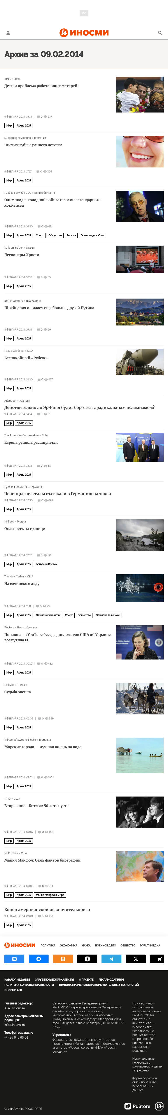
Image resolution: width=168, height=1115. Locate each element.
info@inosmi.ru (14, 1025)
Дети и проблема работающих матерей (40, 86)
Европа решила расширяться (31, 442)
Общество (55, 235)
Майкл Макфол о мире (50, 895)
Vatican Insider (13, 247)
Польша (22, 684)
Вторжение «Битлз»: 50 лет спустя (36, 806)
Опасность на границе (24, 528)
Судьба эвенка (17, 692)
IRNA (7, 78)
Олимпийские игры (48, 615)
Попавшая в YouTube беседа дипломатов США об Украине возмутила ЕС (57, 637)
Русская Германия (15, 487)
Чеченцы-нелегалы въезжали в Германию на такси (57, 493)
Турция (21, 521)
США (30, 350)
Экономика (68, 945)
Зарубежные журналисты (54, 979)
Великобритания (45, 192)
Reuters (9, 627)
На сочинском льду (21, 583)
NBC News (11, 853)
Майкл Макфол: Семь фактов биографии (42, 860)
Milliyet (9, 521)
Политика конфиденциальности (29, 985)
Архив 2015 (24, 125)
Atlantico (10, 400)
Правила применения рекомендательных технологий (99, 985)
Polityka (9, 684)
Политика (47, 945)
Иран (17, 78)
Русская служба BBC (17, 192)
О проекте (86, 979)
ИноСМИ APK (13, 990)
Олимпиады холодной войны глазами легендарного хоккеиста (52, 203)
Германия (40, 137)
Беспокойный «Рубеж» (26, 358)
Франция (24, 400)
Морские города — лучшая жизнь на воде (42, 747)
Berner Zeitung (13, 300)
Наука (86, 945)
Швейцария (33, 300)
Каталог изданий (17, 979)
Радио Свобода (14, 350)
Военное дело (105, 945)
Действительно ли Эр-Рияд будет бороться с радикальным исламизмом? (79, 407)
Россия (71, 235)
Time (7, 798)
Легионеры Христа (21, 255)
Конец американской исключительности (47, 909)
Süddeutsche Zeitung (17, 137)
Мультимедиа (150, 945)
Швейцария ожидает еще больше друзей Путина (49, 308)
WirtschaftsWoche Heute (20, 739)
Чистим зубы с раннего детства (33, 145)
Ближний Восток (46, 564)
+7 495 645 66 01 (16, 1037)
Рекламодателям (111, 979)
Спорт (40, 235)
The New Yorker (14, 576)
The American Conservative (21, 435)
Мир (9, 125)
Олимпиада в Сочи (92, 235)
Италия (30, 247)
